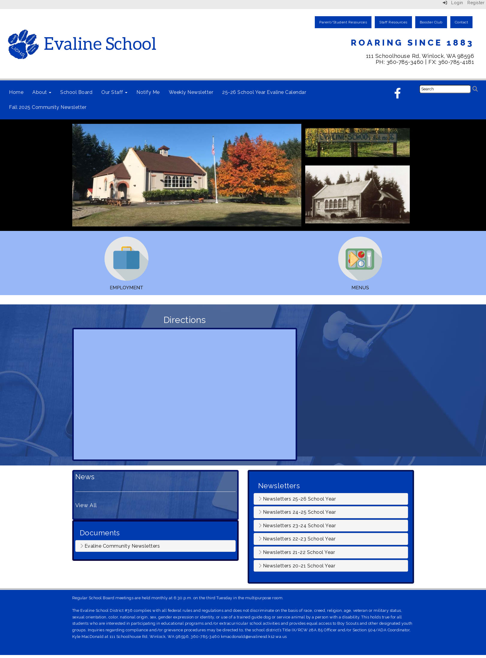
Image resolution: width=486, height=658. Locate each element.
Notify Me (148, 92)
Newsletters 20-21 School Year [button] (296, 566)
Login (453, 2)
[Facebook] (397, 95)
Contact (461, 22)
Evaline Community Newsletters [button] (120, 546)
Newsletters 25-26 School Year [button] (297, 499)
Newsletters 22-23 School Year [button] (297, 539)
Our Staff (114, 92)
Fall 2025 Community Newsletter (47, 107)
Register (476, 2)
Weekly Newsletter (191, 92)
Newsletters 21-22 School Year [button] (296, 552)
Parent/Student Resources (343, 22)
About (41, 92)
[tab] (155, 546)
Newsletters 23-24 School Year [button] (297, 525)
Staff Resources (393, 22)
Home (16, 92)
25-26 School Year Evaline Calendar (264, 92)
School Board (76, 92)
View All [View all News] (86, 505)
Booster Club (431, 22)
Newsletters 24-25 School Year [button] (297, 512)
